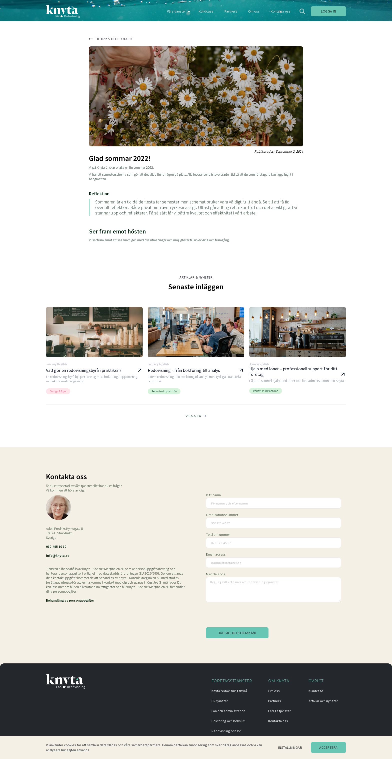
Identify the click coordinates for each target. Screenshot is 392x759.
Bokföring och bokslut (228, 721)
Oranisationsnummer (222, 515)
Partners (274, 701)
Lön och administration (228, 711)
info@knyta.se (57, 555)
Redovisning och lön (227, 731)
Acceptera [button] (328, 747)
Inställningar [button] (290, 747)
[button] (178, 11)
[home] (63, 11)
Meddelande (215, 574)
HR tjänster (220, 701)
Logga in (328, 11)
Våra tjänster (176, 11)
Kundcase (315, 691)
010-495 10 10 (56, 546)
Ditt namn (213, 495)
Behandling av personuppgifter (70, 600)
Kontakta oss (278, 721)
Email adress (216, 554)
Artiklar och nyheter (323, 701)
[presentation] (244, 615)
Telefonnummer (218, 534)
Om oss (274, 691)
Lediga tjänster (279, 711)
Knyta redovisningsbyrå (229, 691)
